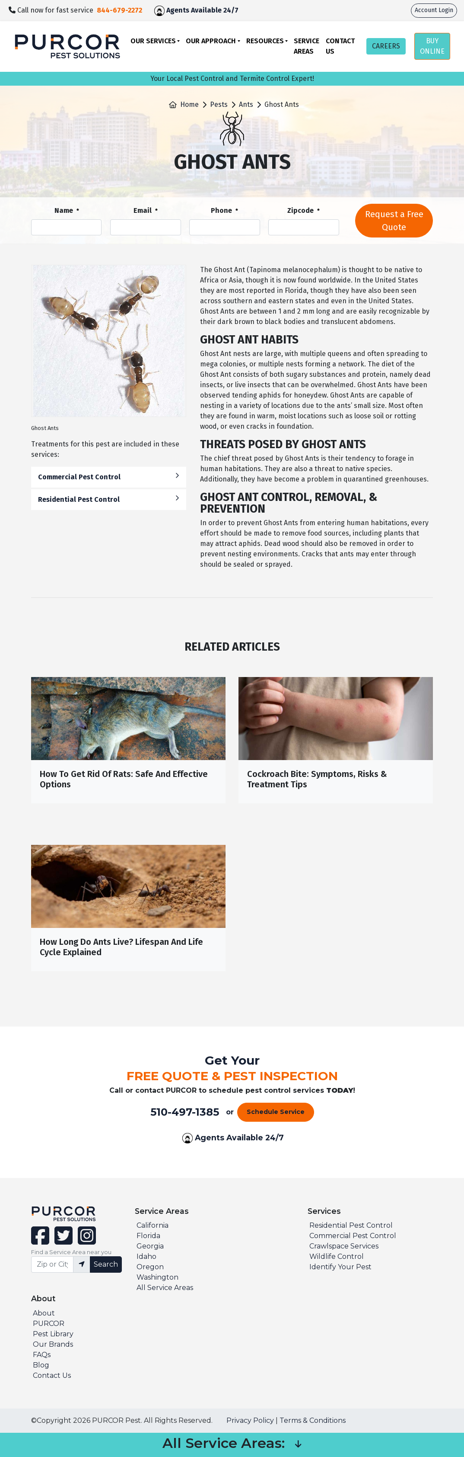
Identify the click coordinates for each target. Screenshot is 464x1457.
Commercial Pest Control (108, 476)
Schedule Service (276, 1112)
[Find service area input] (52, 1264)
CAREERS (386, 46)
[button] (298, 1445)
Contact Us (340, 46)
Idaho (146, 1256)
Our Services (153, 41)
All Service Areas (165, 1288)
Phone (224, 210)
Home (189, 104)
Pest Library (53, 1334)
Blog (41, 1365)
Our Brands (53, 1344)
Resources (265, 41)
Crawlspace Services (343, 1246)
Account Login (434, 10)
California (152, 1225)
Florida (148, 1236)
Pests (219, 104)
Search (106, 1264)
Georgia (150, 1246)
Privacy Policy (250, 1420)
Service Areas (306, 46)
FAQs (42, 1355)
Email (145, 210)
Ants (246, 104)
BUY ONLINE (432, 46)
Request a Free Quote (394, 220)
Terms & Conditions (313, 1420)
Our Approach (211, 41)
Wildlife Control (336, 1256)
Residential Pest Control (108, 499)
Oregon (150, 1267)
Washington (157, 1277)
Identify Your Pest (340, 1267)
